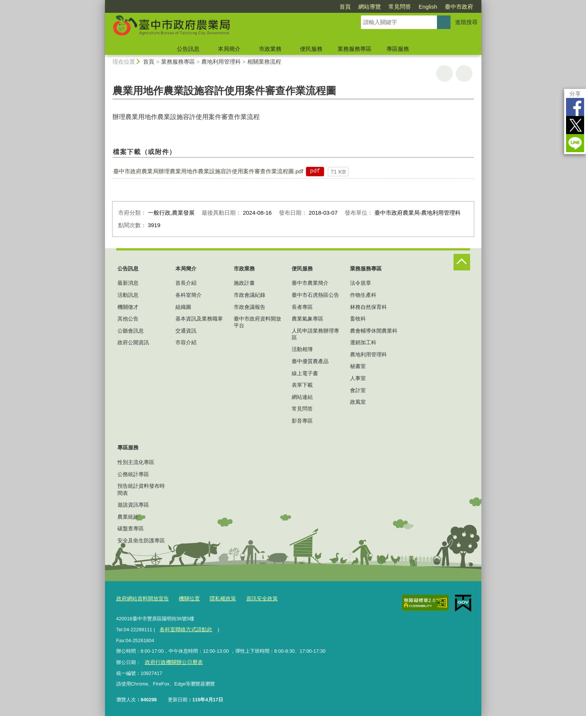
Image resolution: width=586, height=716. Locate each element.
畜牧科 (358, 319)
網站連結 (302, 397)
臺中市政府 (459, 6)
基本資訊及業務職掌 (199, 319)
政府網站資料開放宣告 (140, 598)
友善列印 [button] (444, 73)
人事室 (358, 378)
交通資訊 (185, 331)
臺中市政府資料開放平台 (257, 322)
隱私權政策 (216, 598)
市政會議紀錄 (249, 295)
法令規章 (360, 283)
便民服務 (311, 49)
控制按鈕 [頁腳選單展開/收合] (462, 262)
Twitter (575, 125)
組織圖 (183, 307)
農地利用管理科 (221, 61)
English (428, 6)
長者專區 (302, 307)
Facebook (575, 107)
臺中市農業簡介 (310, 283)
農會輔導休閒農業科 (373, 331)
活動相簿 (302, 349)
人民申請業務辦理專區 (315, 334)
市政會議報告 (249, 307)
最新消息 (128, 283)
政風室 (358, 402)
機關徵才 (128, 307)
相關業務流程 (264, 61)
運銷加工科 (363, 342)
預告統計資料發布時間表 (141, 489)
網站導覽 (369, 6)
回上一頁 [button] (464, 73)
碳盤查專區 (130, 528)
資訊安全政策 (253, 598)
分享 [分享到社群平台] (575, 93)
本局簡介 (229, 49)
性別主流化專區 (135, 462)
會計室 (358, 390)
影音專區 (302, 421)
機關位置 (185, 598)
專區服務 (398, 49)
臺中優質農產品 (310, 361)
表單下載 (302, 385)
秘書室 (358, 366)
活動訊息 (128, 295)
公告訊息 (188, 49)
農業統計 (128, 517)
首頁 (345, 6)
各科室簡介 (188, 295)
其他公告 (128, 319)
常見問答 (399, 6)
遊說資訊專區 (133, 505)
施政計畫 (244, 283)
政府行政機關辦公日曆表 (171, 660)
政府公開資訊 (133, 342)
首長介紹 (185, 283)
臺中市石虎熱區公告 (315, 295)
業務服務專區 (354, 49)
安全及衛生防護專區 (141, 540)
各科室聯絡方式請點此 (183, 628)
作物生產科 (363, 295)
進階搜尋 (466, 22)
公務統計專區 (133, 474)
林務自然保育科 (368, 307)
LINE (575, 143)
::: (101, 3)
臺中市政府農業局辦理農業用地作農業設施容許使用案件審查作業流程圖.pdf (208, 171)
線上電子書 (305, 373)
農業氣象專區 (307, 319)
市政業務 (270, 49)
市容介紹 (185, 342)
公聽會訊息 (130, 331)
